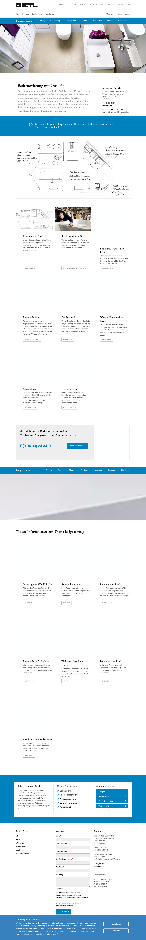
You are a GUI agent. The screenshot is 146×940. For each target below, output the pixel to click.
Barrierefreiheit (31, 318)
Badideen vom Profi (110, 658)
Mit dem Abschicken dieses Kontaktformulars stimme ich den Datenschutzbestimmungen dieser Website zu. (72, 890)
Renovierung (55, 21)
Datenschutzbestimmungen (64, 899)
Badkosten (106, 339)
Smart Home (103, 800)
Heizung (25, 14)
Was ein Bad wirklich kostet (115, 318)
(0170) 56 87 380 (117, 110)
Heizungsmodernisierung (70, 789)
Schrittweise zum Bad (72, 236)
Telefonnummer (61, 845)
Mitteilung (59, 868)
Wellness (98, 470)
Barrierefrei (97, 21)
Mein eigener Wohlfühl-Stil (37, 584)
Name (58, 830)
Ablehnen (116, 931)
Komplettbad (71, 21)
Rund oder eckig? (70, 584)
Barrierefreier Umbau (68, 797)
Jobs (120, 14)
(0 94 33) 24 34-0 (37, 446)
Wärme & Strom (104, 790)
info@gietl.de (120, 4)
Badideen (111, 470)
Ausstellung (49, 14)
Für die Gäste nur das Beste (37, 733)
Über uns (109, 14)
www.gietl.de (98, 860)
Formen (61, 470)
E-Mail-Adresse (61, 837)
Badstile (49, 470)
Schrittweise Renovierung (74, 268)
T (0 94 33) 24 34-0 (77, 4)
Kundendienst (36, 14)
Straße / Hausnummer (64, 853)
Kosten (110, 21)
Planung (42, 21)
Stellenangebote (23, 847)
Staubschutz (123, 21)
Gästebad (124, 470)
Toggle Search (129, 4)
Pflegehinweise (69, 388)
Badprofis (67, 339)
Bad (17, 14)
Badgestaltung (23, 470)
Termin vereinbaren (76, 445)
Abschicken (62, 905)
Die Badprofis (68, 318)
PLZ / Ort (59, 861)
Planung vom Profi (33, 236)
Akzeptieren (116, 924)
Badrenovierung (24, 21)
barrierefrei (30, 674)
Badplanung (30, 268)
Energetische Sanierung (107, 795)
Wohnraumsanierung (68, 793)
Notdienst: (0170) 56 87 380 (100, 4)
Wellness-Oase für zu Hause (76, 658)
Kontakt (62, 4)
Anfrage (127, 14)
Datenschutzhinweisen (48, 934)
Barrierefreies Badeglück (36, 658)
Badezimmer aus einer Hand (112, 250)
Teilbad (84, 21)
